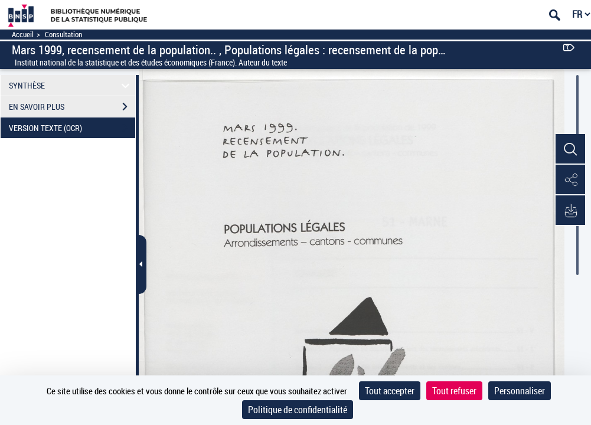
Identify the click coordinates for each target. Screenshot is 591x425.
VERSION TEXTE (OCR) (72, 128)
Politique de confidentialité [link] (297, 409)
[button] (570, 149)
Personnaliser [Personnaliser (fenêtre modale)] (519, 390)
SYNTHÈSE (71, 85)
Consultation (63, 35)
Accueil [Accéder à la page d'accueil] (23, 35)
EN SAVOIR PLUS (72, 107)
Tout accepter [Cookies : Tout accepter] (389, 390)
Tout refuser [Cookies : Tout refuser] (454, 390)
